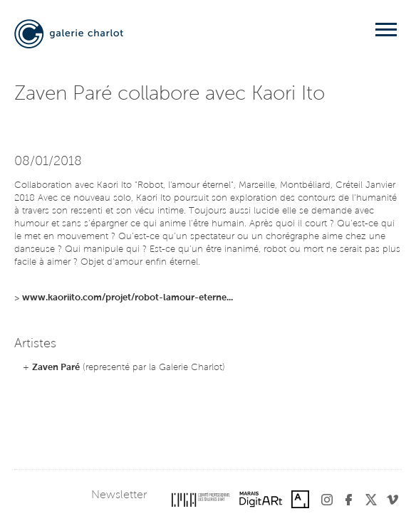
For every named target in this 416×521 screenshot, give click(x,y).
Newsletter (119, 495)
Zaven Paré (56, 367)
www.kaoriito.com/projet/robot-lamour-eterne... (127, 297)
